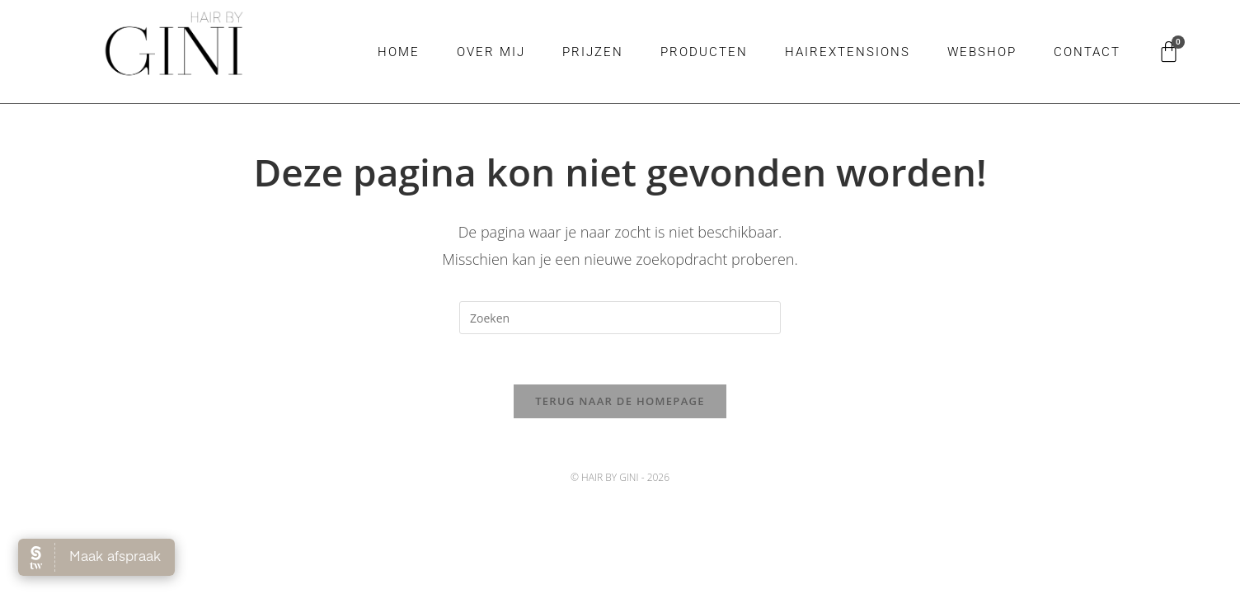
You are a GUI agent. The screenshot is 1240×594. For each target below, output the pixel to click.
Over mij (491, 52)
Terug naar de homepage (620, 401)
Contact (1087, 52)
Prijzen (592, 52)
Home (399, 52)
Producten (704, 52)
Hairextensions (847, 52)
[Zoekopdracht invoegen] (620, 317)
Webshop (982, 52)
